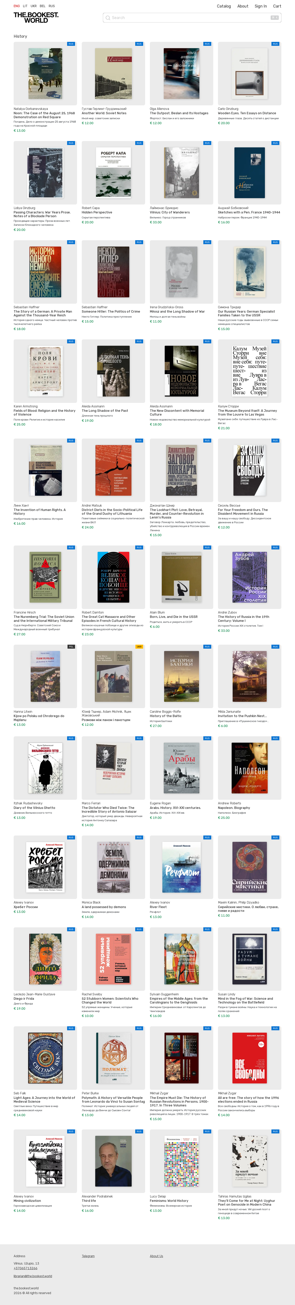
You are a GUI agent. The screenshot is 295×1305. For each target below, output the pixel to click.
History (20, 36)
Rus (52, 6)
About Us (156, 1256)
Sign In (261, 6)
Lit (25, 6)
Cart (277, 6)
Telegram (88, 1256)
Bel (43, 6)
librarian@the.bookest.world (33, 1276)
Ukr (34, 6)
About (242, 6)
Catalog (224, 6)
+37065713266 (25, 1268)
